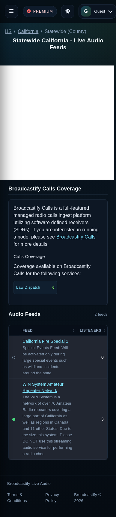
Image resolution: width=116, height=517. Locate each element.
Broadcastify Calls (76, 236)
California (28, 31)
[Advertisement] (57, 122)
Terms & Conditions (17, 497)
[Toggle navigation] (11, 11)
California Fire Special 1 (45, 341)
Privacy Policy (52, 497)
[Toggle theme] (67, 11)
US (8, 31)
